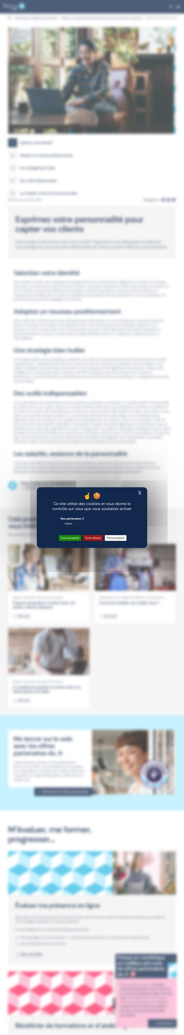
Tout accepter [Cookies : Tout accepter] (70, 538)
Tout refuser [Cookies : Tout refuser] (93, 538)
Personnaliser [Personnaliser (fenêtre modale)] (116, 538)
